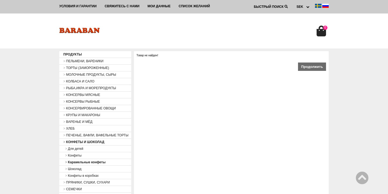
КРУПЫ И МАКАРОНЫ (81, 115)
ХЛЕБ (69, 128)
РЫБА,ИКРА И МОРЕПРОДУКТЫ (89, 88)
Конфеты (72, 155)
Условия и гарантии (77, 6)
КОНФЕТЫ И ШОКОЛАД (83, 142)
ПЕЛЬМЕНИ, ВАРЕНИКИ (83, 61)
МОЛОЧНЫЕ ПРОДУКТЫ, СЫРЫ (89, 75)
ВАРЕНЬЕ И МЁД (77, 122)
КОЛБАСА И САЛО (78, 81)
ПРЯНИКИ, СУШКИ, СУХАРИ (86, 182)
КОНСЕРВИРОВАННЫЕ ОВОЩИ (89, 108)
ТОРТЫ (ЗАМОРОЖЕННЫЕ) (86, 68)
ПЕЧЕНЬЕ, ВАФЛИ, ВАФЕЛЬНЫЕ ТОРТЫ (96, 135)
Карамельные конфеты (84, 162)
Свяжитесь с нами (122, 6)
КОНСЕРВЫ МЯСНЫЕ (81, 95)
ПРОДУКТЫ (72, 54)
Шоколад (72, 169)
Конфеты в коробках (81, 176)
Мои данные (159, 6)
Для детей (73, 149)
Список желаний (194, 6)
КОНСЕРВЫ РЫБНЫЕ (81, 101)
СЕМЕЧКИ (72, 189)
